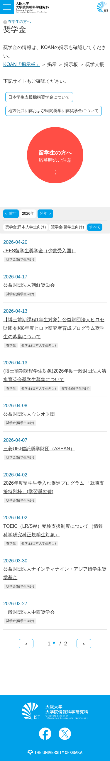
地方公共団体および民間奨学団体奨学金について (53, 110)
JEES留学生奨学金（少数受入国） (39, 250)
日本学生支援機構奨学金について (39, 97)
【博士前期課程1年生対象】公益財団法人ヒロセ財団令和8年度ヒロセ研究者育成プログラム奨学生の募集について (53, 328)
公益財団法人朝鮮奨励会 (29, 285)
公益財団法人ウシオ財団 (29, 414)
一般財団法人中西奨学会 (29, 612)
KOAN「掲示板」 (21, 64)
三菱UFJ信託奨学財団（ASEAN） (39, 448)
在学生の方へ (19, 22)
